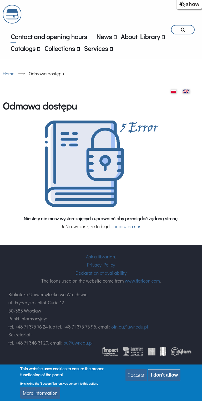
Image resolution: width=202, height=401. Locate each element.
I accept (136, 375)
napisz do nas (127, 226)
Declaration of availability (101, 273)
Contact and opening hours (49, 36)
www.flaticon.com (142, 281)
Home (8, 73)
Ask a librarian (100, 256)
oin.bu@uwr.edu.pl (129, 327)
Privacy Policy (101, 265)
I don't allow (164, 375)
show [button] (192, 4)
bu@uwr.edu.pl (78, 343)
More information (40, 393)
